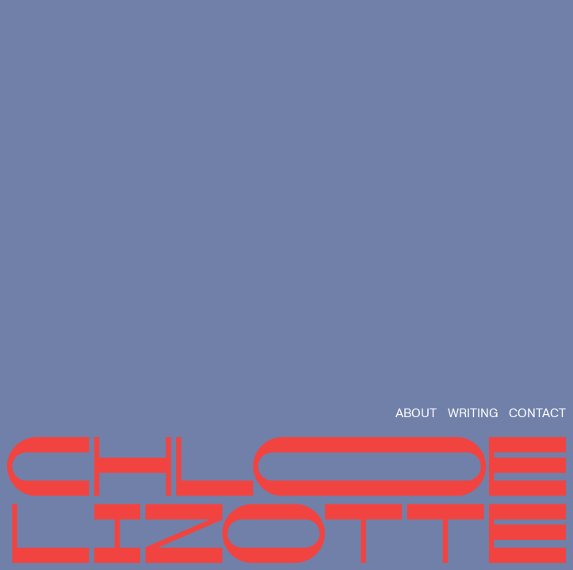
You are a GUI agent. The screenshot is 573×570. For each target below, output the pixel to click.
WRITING (473, 413)
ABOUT (416, 413)
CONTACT (537, 413)
